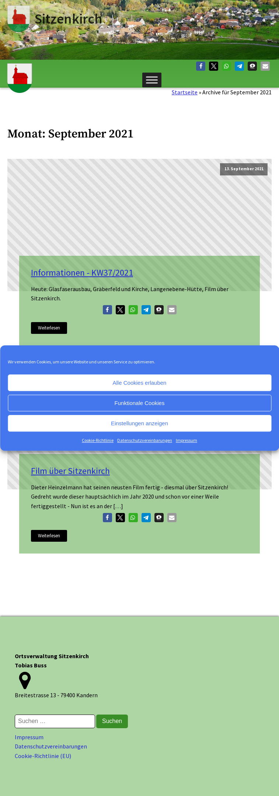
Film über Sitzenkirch (70, 470)
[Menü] (152, 79)
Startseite (185, 92)
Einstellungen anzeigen (139, 423)
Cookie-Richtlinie (98, 440)
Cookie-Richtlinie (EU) (43, 756)
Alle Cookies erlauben (140, 383)
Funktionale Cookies (140, 403)
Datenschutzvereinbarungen (144, 440)
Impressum (186, 440)
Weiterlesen (49, 328)
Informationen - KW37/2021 (82, 272)
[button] (200, 66)
